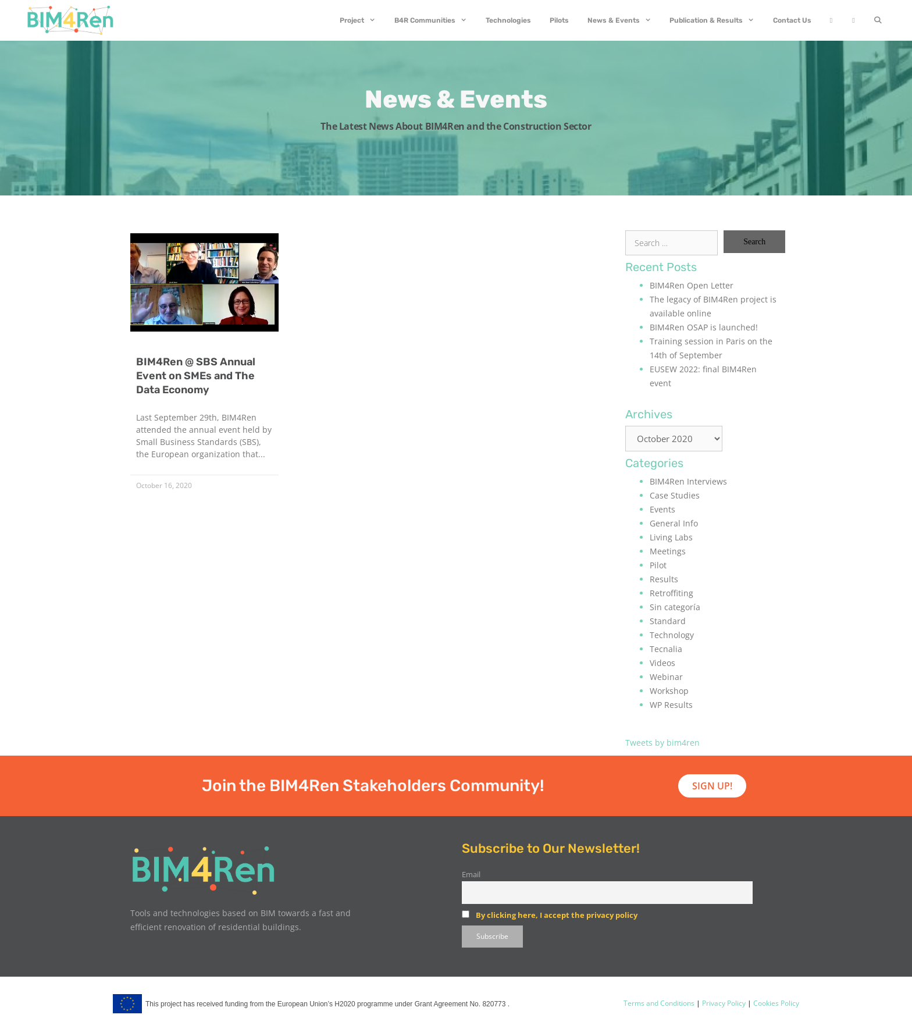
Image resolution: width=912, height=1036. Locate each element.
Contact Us (792, 20)
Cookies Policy (775, 1003)
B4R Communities (435, 20)
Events (662, 509)
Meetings (668, 551)
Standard (668, 620)
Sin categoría (675, 607)
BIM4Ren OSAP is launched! (704, 327)
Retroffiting (671, 593)
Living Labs (671, 537)
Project (362, 20)
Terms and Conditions (659, 1003)
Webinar (666, 676)
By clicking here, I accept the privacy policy (556, 915)
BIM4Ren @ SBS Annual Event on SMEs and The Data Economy (195, 375)
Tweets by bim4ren (662, 742)
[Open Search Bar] (878, 20)
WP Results (671, 704)
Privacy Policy (723, 1003)
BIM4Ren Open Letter (691, 285)
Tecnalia (666, 648)
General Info (674, 523)
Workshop (669, 690)
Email (471, 875)
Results (664, 579)
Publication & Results (716, 20)
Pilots (559, 20)
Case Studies (675, 495)
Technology (672, 634)
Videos (662, 662)
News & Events (624, 20)
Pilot (658, 565)
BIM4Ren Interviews (688, 481)
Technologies (508, 20)
